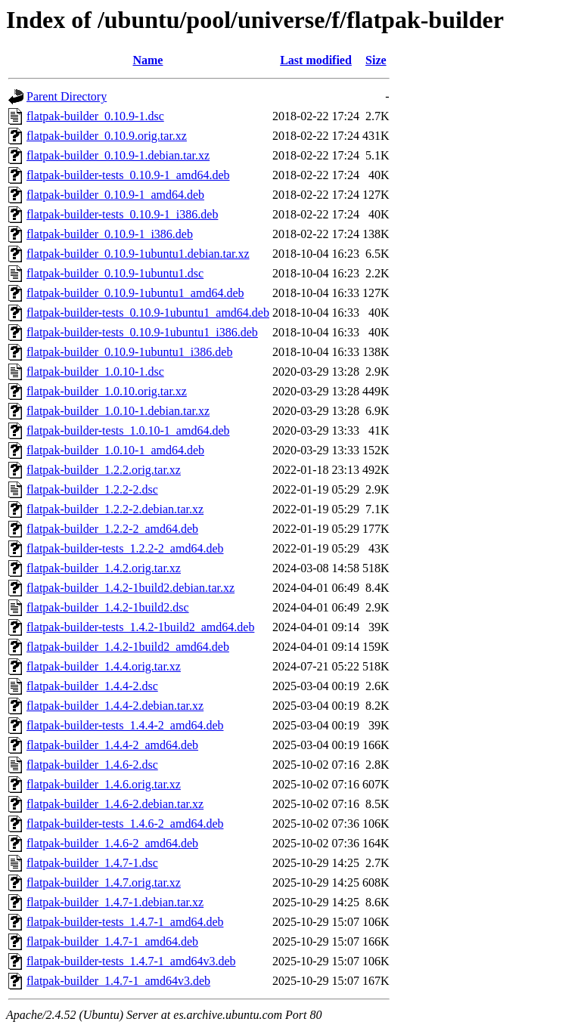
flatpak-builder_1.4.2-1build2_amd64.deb (127, 646)
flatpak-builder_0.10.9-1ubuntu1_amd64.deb (135, 292)
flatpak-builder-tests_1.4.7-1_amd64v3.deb (131, 961)
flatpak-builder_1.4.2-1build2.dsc (107, 607)
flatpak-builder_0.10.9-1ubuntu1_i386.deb (129, 351)
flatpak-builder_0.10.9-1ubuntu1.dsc (115, 273)
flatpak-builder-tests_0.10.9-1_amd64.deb (128, 175)
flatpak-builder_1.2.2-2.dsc (92, 489)
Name (147, 60)
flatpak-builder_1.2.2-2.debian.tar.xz (115, 509)
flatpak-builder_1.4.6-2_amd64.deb (112, 843)
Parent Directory (66, 96)
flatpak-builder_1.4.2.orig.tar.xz (103, 568)
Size (376, 60)
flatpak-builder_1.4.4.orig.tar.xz (103, 666)
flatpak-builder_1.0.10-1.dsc (95, 371)
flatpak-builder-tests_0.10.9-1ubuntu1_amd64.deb (147, 312)
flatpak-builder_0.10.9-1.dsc (95, 116)
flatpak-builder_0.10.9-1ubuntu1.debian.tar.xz (138, 253)
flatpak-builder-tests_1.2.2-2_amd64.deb (125, 548)
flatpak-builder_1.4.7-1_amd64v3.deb (118, 980)
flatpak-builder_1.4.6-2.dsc (92, 764)
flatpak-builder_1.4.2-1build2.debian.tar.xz (130, 587)
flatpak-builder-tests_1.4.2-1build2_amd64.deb (140, 627)
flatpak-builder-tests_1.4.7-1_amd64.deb (125, 921)
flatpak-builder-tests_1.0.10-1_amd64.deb (128, 430)
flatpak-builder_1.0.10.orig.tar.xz (106, 391)
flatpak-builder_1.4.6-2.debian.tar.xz (115, 803)
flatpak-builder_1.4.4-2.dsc (92, 686)
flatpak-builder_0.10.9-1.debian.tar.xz (118, 155)
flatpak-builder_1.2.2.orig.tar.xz (103, 469)
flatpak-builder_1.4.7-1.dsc (92, 862)
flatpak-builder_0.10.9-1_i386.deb (109, 234)
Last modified (316, 60)
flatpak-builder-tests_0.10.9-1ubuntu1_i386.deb (142, 332)
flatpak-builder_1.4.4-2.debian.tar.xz (115, 705)
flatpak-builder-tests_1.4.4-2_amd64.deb (125, 725)
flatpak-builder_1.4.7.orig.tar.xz (103, 882)
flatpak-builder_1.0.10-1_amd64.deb (115, 450)
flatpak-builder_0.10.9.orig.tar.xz (106, 135)
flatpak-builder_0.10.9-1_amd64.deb (115, 194)
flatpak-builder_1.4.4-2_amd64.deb (112, 744)
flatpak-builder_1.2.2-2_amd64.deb (112, 528)
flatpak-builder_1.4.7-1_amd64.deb (112, 941)
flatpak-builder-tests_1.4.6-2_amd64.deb (125, 823)
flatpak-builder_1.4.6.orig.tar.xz (103, 784)
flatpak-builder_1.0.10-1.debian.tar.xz (118, 410)
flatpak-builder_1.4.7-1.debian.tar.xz (115, 902)
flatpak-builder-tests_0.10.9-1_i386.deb (122, 214)
